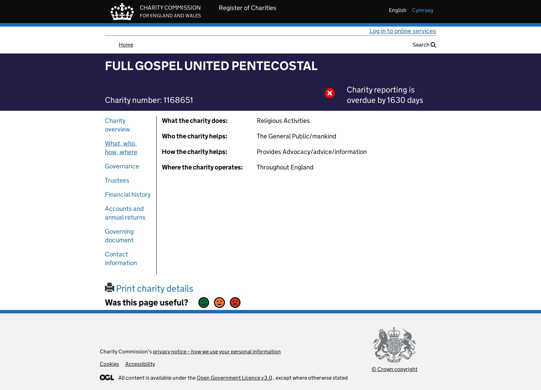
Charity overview (117, 125)
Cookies (109, 364)
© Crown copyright (394, 369)
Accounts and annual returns (125, 213)
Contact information (121, 258)
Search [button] (424, 44)
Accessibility (140, 364)
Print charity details (149, 288)
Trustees (117, 180)
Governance (122, 166)
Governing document (119, 235)
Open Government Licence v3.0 (234, 377)
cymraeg (422, 10)
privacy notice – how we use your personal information (217, 351)
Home (126, 44)
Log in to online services (403, 31)
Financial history (128, 194)
